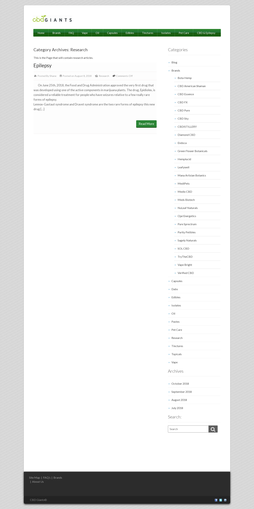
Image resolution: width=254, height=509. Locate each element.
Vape (85, 32)
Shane (53, 75)
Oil (97, 32)
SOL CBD (183, 248)
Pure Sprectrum (187, 224)
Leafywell (183, 167)
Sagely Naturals (187, 240)
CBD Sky (183, 118)
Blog (174, 62)
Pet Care (184, 32)
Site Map (34, 477)
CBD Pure (184, 110)
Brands (56, 32)
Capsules (112, 32)
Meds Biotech (186, 199)
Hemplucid (184, 159)
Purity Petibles (187, 232)
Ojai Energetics (187, 216)
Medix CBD (185, 191)
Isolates (166, 32)
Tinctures (147, 32)
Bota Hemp (185, 77)
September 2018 (181, 391)
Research (104, 75)
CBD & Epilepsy (206, 32)
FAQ (71, 32)
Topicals (176, 354)
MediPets (184, 183)
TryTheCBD (185, 256)
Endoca (182, 142)
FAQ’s (46, 477)
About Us (38, 481)
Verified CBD (186, 272)
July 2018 (177, 408)
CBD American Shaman (192, 86)
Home (41, 32)
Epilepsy (43, 65)
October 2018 (180, 383)
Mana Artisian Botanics (192, 175)
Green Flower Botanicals (192, 151)
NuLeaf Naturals (188, 207)
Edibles (130, 32)
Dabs (174, 289)
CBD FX (183, 102)
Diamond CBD (186, 134)
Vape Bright (185, 264)
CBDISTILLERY (187, 126)
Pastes (175, 321)
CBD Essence (186, 94)
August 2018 (179, 399)
